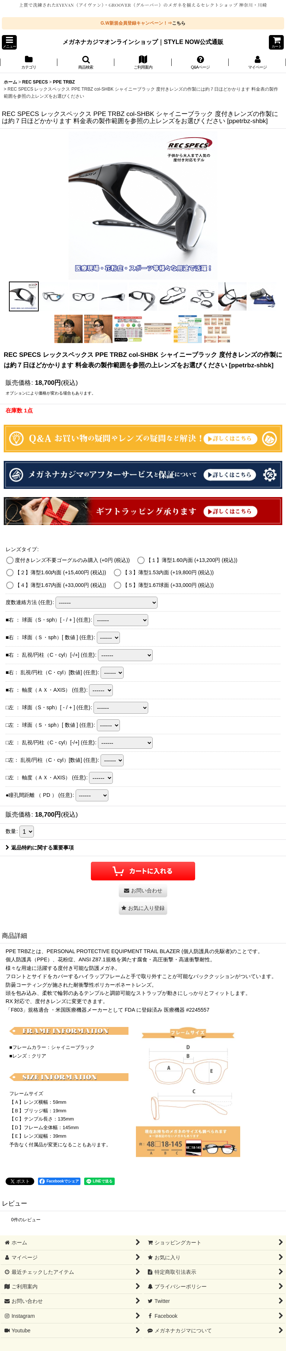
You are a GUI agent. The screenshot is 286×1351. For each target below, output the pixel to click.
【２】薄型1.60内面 (60, 572)
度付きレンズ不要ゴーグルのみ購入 (72, 560)
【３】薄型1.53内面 (168, 572)
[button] (9, 42)
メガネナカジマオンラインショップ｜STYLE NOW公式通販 (143, 41)
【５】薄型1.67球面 (168, 585)
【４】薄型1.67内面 (60, 585)
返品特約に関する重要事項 (40, 848)
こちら (178, 23)
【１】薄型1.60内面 (191, 560)
